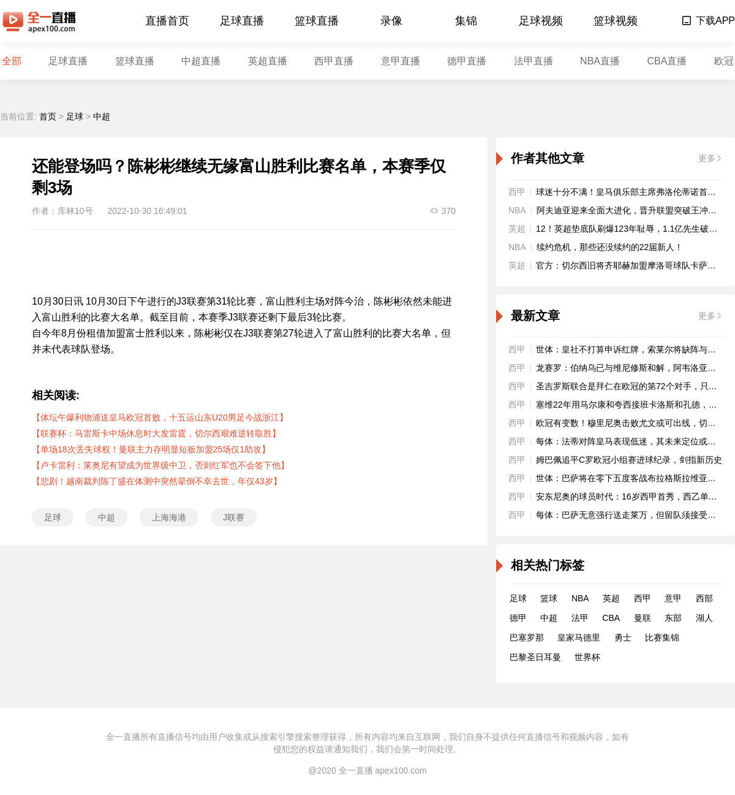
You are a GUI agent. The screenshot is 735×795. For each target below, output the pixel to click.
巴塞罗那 (527, 637)
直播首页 (167, 21)
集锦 (466, 21)
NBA (580, 598)
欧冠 (724, 61)
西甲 (642, 598)
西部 (704, 598)
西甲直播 (333, 61)
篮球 (548, 598)
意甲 (673, 598)
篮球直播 (317, 21)
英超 (611, 598)
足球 (74, 116)
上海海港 (169, 517)
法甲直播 (533, 61)
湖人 (704, 618)
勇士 (622, 637)
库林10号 (75, 211)
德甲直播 (466, 61)
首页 (47, 116)
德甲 (518, 618)
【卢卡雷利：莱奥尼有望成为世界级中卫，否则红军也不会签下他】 (160, 465)
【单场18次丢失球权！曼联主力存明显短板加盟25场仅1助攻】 (151, 449)
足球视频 (541, 21)
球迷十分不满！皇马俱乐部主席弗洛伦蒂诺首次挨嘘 (634, 192)
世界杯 (587, 657)
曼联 (642, 618)
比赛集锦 (662, 637)
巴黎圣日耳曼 (535, 657)
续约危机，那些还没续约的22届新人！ (610, 247)
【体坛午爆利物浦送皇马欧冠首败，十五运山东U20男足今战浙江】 (160, 417)
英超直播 (267, 61)
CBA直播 (667, 61)
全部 (11, 61)
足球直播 (242, 21)
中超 (101, 116)
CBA (611, 618)
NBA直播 (600, 61)
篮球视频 (616, 21)
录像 (391, 21)
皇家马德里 (578, 637)
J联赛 (233, 517)
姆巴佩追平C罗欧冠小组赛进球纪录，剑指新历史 (629, 460)
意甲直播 (400, 61)
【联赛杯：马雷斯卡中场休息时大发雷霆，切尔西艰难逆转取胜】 (156, 433)
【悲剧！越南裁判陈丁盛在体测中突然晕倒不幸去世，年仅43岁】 (157, 481)
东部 (673, 618)
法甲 (580, 618)
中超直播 (201, 61)
